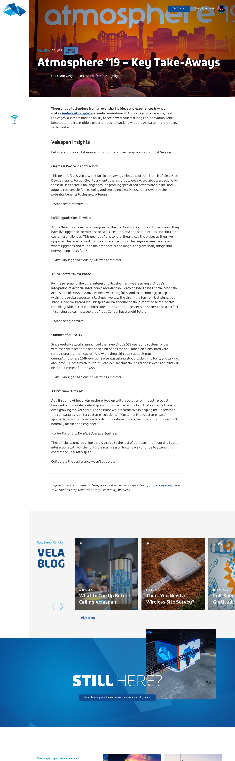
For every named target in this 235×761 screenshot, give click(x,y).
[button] (61, 606)
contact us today (161, 485)
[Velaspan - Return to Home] (14, 10)
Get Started (179, 8)
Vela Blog (44, 50)
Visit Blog (88, 617)
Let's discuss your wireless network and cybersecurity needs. (117, 697)
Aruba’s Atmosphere (77, 113)
